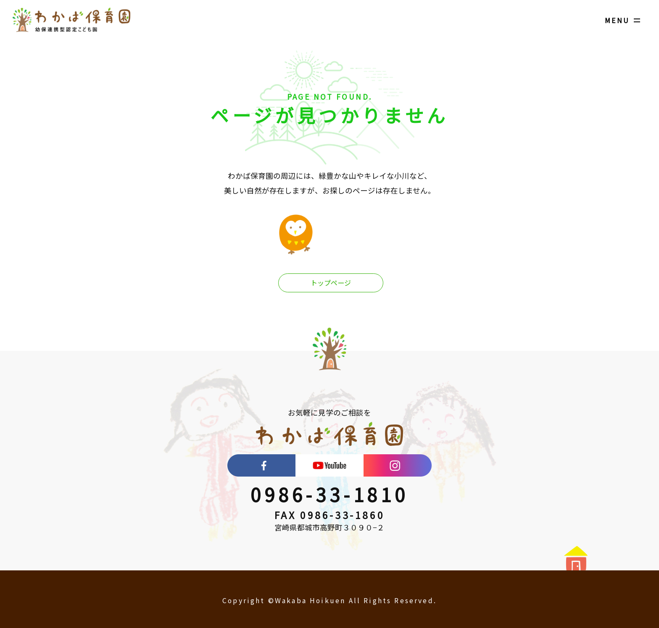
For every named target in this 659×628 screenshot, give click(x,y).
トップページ (330, 283)
